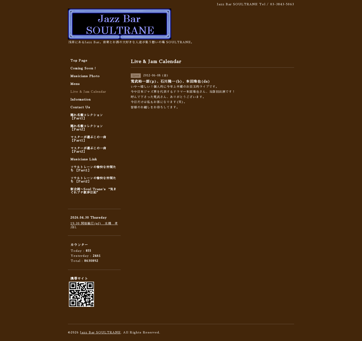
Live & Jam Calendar (88, 91)
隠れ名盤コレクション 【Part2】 (86, 128)
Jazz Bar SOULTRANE (100, 332)
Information (80, 99)
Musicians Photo (85, 76)
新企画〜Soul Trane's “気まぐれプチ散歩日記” (93, 191)
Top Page (78, 60)
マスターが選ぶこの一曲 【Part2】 (88, 150)
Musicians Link (83, 159)
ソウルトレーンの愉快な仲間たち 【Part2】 (93, 180)
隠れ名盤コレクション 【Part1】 (86, 117)
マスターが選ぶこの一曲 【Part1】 (88, 139)
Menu (75, 83)
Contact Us (80, 107)
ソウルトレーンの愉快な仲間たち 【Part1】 (93, 169)
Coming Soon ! (83, 68)
